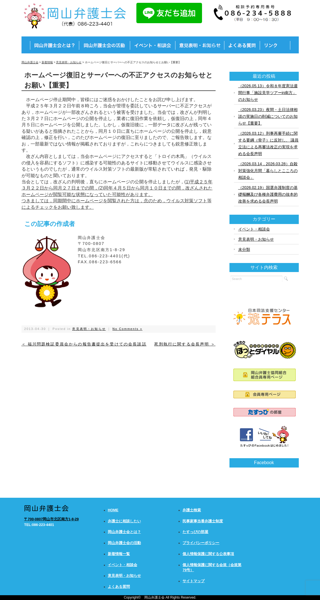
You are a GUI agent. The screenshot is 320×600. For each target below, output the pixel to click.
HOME (113, 510)
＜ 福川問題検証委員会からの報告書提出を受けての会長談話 (84, 344)
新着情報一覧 (119, 554)
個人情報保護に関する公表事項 (208, 554)
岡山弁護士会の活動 (124, 543)
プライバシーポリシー (200, 543)
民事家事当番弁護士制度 (202, 521)
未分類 (244, 249)
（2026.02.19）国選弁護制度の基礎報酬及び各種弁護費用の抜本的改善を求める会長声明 (268, 194)
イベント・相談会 (254, 229)
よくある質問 (119, 587)
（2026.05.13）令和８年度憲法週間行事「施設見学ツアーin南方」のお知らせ (268, 93)
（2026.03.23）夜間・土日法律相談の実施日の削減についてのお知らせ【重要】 (268, 116)
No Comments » (127, 329)
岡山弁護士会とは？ (124, 532)
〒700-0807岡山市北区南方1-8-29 (51, 519)
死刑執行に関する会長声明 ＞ (184, 344)
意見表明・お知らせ (89, 329)
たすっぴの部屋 (195, 532)
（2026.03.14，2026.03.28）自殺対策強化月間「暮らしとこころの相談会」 (268, 171)
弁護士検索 (191, 510)
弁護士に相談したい (124, 521)
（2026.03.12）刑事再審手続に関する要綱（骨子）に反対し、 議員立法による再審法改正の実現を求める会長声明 (268, 143)
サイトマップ (193, 581)
